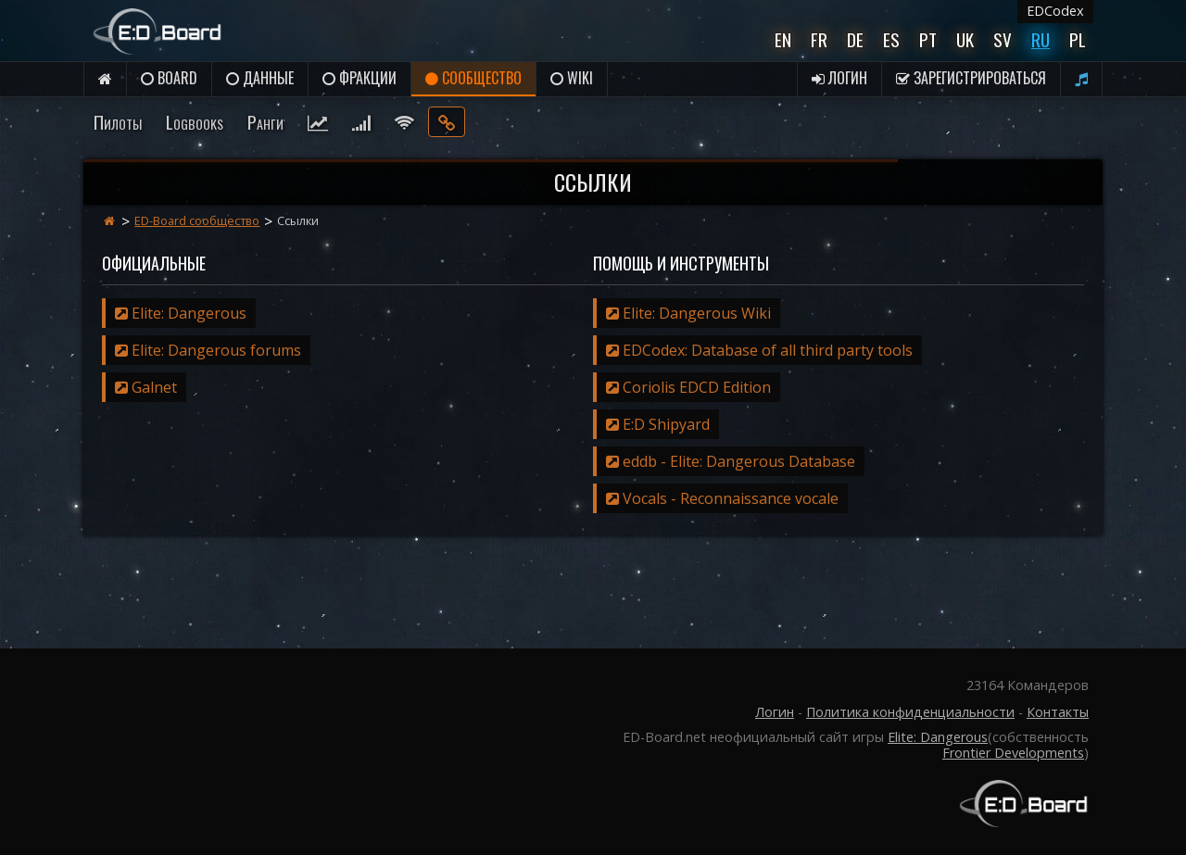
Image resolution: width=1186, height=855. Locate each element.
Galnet (146, 387)
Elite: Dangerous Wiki (688, 313)
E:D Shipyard (658, 424)
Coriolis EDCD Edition (688, 387)
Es (891, 39)
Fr (819, 39)
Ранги (265, 121)
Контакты (1058, 712)
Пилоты (118, 121)
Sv (1002, 39)
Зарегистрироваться (971, 78)
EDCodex (1055, 10)
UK (965, 39)
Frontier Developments (1013, 752)
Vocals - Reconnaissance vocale (722, 498)
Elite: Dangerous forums (208, 350)
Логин (839, 78)
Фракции (359, 78)
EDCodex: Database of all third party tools (759, 350)
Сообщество (473, 78)
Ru (1040, 39)
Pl (1077, 39)
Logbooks (194, 121)
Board (169, 78)
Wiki (571, 78)
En (783, 39)
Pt (928, 39)
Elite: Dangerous (180, 313)
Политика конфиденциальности (910, 712)
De (855, 39)
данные (260, 78)
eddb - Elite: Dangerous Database (730, 461)
